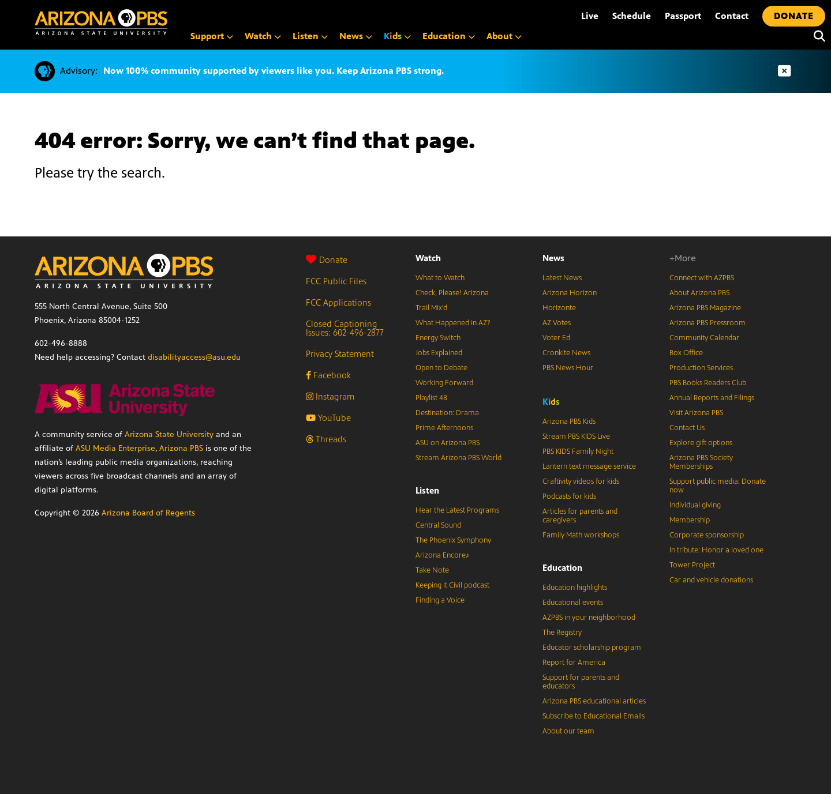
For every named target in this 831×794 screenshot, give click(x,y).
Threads (326, 439)
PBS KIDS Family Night (577, 451)
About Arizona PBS (699, 293)
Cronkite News (566, 353)
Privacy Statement (340, 353)
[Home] (101, 22)
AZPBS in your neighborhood (588, 617)
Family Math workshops (580, 535)
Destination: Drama (447, 412)
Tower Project (692, 565)
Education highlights (574, 587)
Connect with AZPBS (701, 278)
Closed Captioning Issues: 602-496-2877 (345, 328)
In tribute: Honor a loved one (716, 550)
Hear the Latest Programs (457, 510)
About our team (568, 731)
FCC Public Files (336, 281)
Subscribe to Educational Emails (593, 716)
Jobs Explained (438, 353)
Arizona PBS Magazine (705, 308)
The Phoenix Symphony (453, 540)
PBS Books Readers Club (707, 382)
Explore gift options (700, 442)
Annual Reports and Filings (711, 397)
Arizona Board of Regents (148, 513)
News (553, 258)
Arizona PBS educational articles (594, 701)
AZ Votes (556, 323)
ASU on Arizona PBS (447, 442)
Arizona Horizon (569, 293)
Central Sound (438, 525)
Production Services (701, 367)
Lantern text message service (589, 466)
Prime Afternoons (444, 427)
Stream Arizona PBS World (458, 457)
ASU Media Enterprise (115, 448)
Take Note (432, 570)
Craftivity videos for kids (580, 481)
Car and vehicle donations (711, 580)
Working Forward (444, 382)
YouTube (328, 417)
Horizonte (559, 308)
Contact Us (687, 427)
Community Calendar (704, 338)
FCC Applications (338, 302)
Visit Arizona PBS (696, 412)
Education (562, 567)
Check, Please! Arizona (452, 293)
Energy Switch (438, 338)
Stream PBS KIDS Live (576, 436)
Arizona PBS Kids (569, 421)
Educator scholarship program (591, 647)
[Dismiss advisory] (784, 71)
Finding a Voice (440, 600)
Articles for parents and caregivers (579, 516)
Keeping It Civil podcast (452, 585)
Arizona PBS (181, 448)
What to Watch (440, 278)
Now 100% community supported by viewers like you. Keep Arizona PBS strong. (273, 70)
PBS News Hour (567, 367)
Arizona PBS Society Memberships (701, 462)
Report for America (573, 662)
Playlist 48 (431, 397)
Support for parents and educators (580, 682)
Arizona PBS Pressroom (707, 323)
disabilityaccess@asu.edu (194, 357)
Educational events (572, 602)
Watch (428, 258)
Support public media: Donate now (717, 486)
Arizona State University (169, 434)
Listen (427, 490)
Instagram (330, 396)
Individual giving (695, 505)
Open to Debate (441, 367)
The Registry (562, 632)
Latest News (562, 278)
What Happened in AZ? (453, 323)
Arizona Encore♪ (442, 555)
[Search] (816, 36)
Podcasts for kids (569, 496)
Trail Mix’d (431, 308)
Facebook (328, 375)
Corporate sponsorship (706, 535)
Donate (326, 259)
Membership (689, 520)
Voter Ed (556, 338)
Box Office (686, 353)
